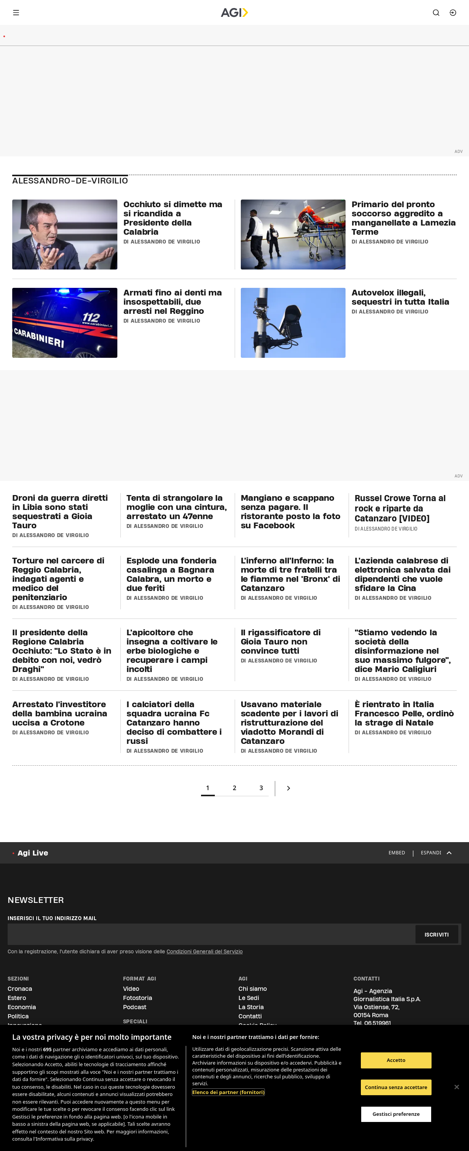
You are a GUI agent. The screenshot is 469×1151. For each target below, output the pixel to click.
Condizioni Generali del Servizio (205, 951)
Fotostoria (137, 998)
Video (131, 988)
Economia (22, 1007)
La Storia (251, 1007)
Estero (17, 998)
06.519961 (377, 1023)
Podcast (134, 1007)
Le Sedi (249, 998)
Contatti (250, 1016)
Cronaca (20, 988)
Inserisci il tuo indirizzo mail (52, 918)
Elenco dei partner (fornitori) (228, 1092)
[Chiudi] (456, 1087)
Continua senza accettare (396, 1087)
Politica (18, 1016)
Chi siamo (253, 988)
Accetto (396, 1060)
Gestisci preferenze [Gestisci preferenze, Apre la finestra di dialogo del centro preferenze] (396, 1113)
